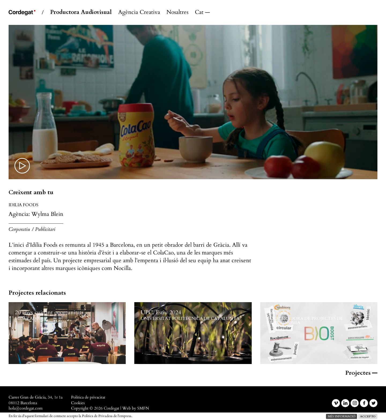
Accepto (368, 416)
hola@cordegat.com (26, 408)
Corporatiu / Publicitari (32, 229)
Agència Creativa (139, 12)
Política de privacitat (88, 397)
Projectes (361, 373)
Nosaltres (177, 12)
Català (199, 12)
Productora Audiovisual (81, 12)
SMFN (143, 408)
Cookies (78, 403)
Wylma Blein (47, 214)
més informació (341, 416)
